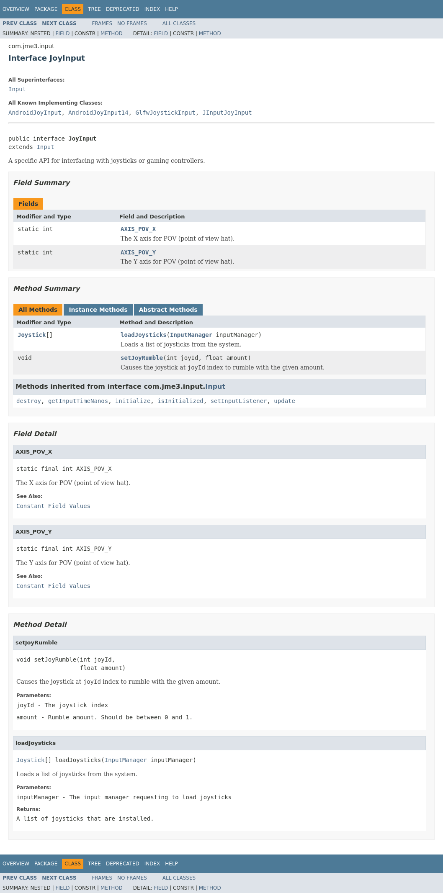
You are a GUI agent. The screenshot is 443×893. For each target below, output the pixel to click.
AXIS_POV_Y (138, 252)
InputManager (191, 334)
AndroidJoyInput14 (98, 112)
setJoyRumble (142, 357)
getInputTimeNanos (78, 401)
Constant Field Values (53, 506)
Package (45, 9)
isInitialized (180, 401)
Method (111, 33)
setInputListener (239, 401)
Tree (94, 9)
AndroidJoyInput (34, 112)
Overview (16, 9)
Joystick (32, 334)
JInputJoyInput (227, 112)
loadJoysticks (144, 334)
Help (171, 9)
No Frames (132, 23)
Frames (102, 23)
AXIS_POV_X (138, 229)
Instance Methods (98, 309)
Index (152, 9)
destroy (28, 401)
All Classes (179, 23)
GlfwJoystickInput (165, 112)
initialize (132, 401)
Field (62, 33)
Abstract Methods (168, 309)
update (284, 401)
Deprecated (122, 9)
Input (17, 89)
